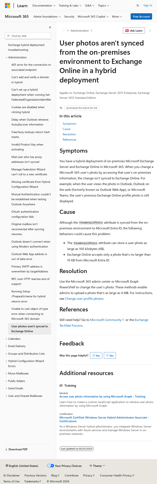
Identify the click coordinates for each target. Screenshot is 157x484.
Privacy (87, 475)
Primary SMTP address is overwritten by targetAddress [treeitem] (29, 268)
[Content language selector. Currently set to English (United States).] (22, 466)
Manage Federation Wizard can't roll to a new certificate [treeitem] (29, 171)
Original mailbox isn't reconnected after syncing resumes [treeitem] (27, 229)
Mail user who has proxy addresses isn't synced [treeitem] (26, 159)
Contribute (71, 475)
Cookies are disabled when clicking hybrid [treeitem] (28, 109)
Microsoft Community (105, 319)
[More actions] (150, 30)
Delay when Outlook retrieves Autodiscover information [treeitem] (29, 122)
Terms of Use (11, 481)
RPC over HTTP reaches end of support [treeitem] (30, 281)
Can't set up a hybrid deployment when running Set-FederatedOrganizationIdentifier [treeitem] (31, 94)
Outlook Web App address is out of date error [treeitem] (29, 256)
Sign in (148, 5)
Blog (54, 475)
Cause (66, 129)
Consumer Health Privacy (116, 475)
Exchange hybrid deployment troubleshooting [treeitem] (26, 47)
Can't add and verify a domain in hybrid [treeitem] (30, 79)
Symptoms (69, 123)
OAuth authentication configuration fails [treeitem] (25, 214)
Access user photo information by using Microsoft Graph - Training (102, 396)
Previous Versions (35, 475)
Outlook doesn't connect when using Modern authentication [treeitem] (30, 244)
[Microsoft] (7, 5)
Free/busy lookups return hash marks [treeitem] (30, 134)
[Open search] (138, 5)
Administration (80, 30)
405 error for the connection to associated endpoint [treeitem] (31, 67)
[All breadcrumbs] (63, 30)
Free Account (141, 16)
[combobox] (28, 36)
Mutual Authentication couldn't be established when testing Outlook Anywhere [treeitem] (31, 199)
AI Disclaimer (11, 475)
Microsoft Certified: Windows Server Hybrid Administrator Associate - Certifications (104, 419)
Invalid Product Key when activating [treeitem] (27, 146)
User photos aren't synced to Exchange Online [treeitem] (29, 328)
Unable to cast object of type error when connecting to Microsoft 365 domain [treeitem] (29, 314)
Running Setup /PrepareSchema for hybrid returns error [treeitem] (28, 296)
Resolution (69, 134)
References (69, 139)
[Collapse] (50, 27)
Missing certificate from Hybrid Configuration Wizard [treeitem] (30, 184)
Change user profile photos (84, 298)
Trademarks (31, 481)
